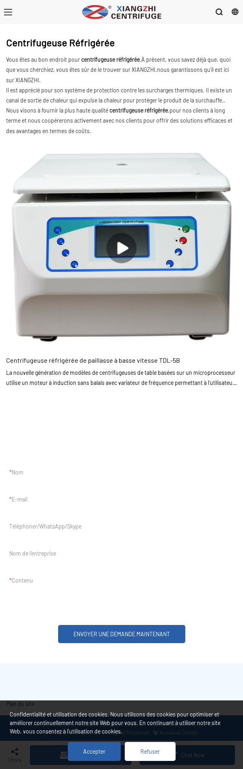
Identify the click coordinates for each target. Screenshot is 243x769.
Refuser (150, 751)
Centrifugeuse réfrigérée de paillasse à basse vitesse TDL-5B (93, 360)
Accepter (94, 751)
